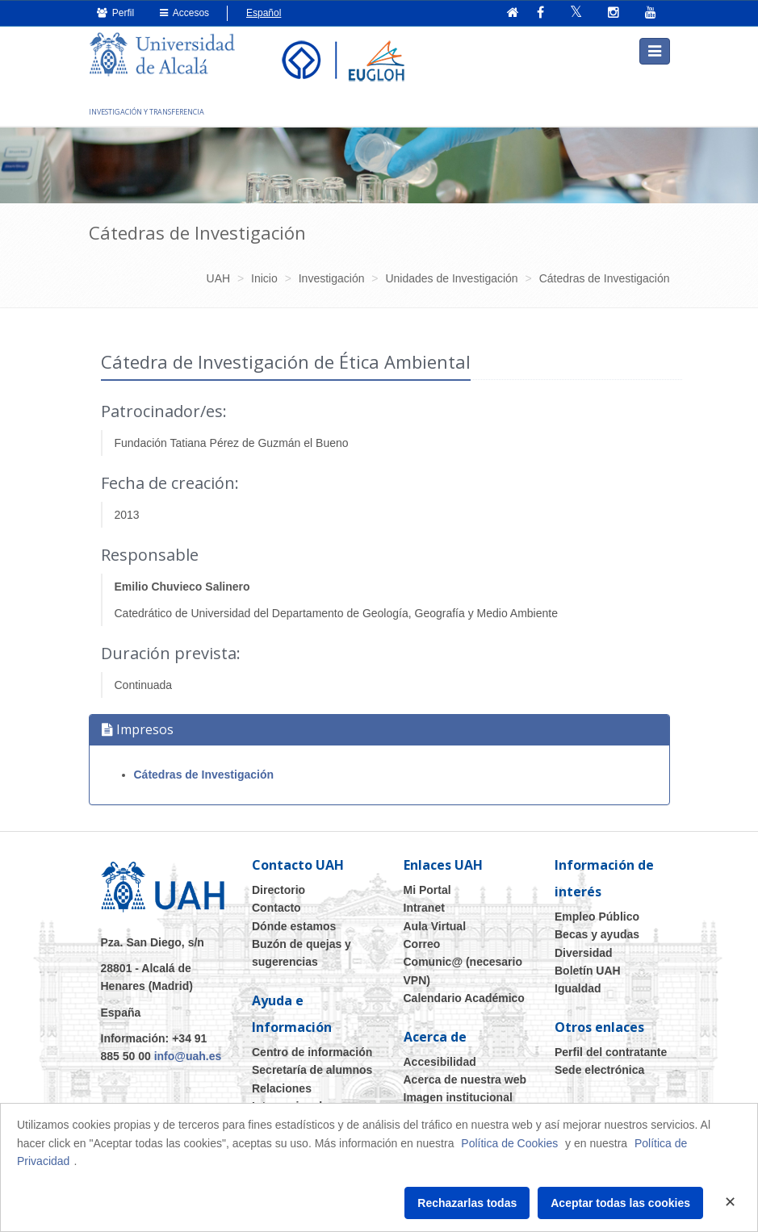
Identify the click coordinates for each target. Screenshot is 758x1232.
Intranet (424, 906)
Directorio (278, 889)
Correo (422, 943)
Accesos (184, 13)
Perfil (116, 13)
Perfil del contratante (611, 1051)
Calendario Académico (464, 997)
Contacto (276, 906)
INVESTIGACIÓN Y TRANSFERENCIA (146, 111)
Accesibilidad (440, 1061)
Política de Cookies (509, 1143)
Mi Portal (427, 889)
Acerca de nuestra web (465, 1078)
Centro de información (312, 1051)
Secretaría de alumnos (312, 1069)
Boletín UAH (588, 969)
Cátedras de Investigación (204, 774)
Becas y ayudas (597, 933)
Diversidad (584, 952)
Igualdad (578, 988)
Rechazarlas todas (467, 1203)
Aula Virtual (435, 925)
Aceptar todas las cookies (620, 1203)
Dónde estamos (294, 925)
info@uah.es (188, 1056)
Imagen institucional (458, 1097)
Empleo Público (597, 915)
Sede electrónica (599, 1069)
